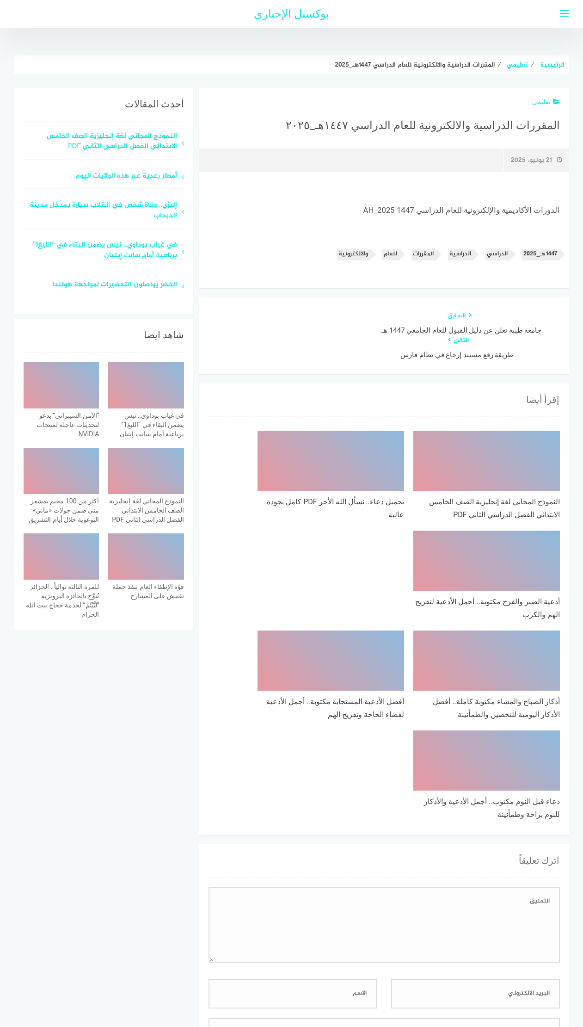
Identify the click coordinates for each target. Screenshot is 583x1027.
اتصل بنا (265, 970)
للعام (390, 254)
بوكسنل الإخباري (291, 13)
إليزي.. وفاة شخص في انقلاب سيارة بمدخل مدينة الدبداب (103, 211)
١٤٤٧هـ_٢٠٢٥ (540, 254)
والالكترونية (353, 254)
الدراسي (497, 254)
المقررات (423, 254)
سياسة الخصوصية (314, 970)
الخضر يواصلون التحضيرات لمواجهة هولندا (114, 285)
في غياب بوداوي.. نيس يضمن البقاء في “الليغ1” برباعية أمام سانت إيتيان (105, 250)
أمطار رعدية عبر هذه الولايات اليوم (126, 176)
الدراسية (460, 254)
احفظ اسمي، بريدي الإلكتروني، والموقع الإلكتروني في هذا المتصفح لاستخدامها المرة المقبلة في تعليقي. (413, 863)
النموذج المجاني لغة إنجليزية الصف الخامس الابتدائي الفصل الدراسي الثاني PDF (112, 142)
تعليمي (546, 101)
